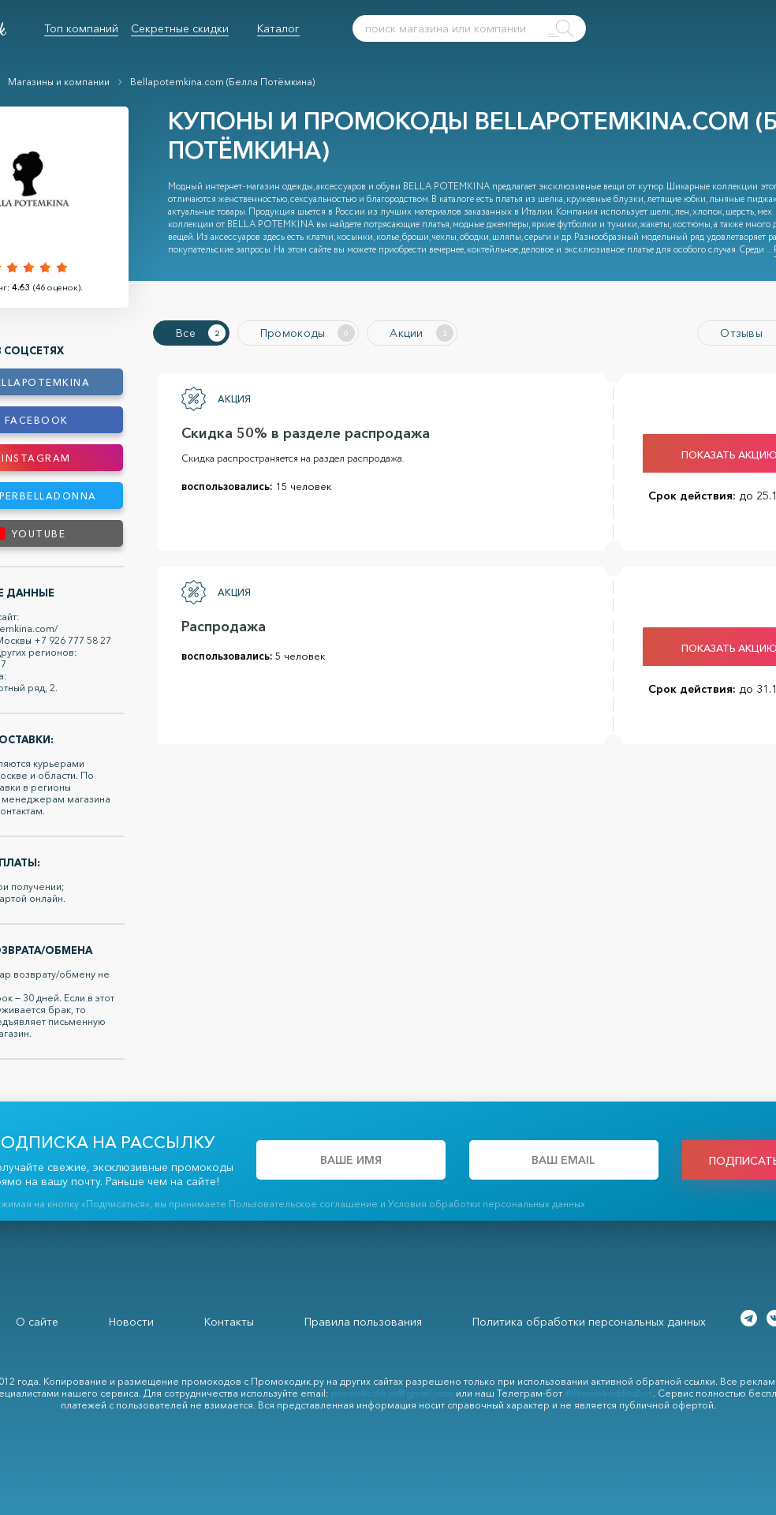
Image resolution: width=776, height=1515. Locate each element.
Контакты (229, 1322)
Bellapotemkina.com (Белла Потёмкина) (222, 82)
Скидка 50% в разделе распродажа (305, 433)
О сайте (37, 1322)
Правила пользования (363, 1322)
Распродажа (223, 626)
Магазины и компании (59, 82)
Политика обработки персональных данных (589, 1322)
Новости (131, 1322)
